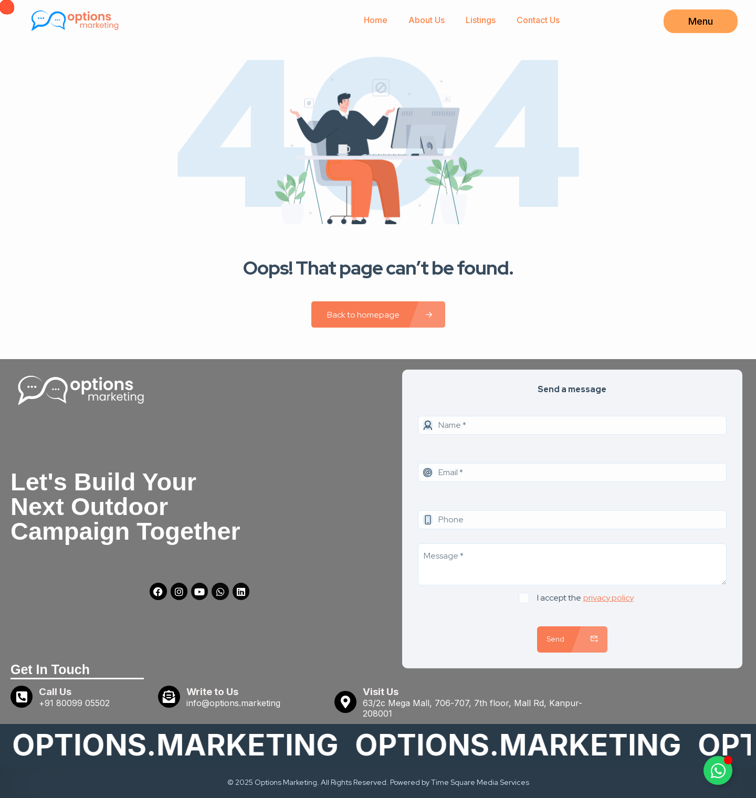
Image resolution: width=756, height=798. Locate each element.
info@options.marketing (233, 703)
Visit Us (380, 692)
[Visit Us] (345, 702)
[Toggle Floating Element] (718, 770)
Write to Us (212, 692)
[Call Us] (21, 697)
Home (375, 20)
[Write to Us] (169, 697)
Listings (481, 20)
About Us (426, 20)
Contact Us (538, 20)
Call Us (55, 692)
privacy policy (608, 597)
